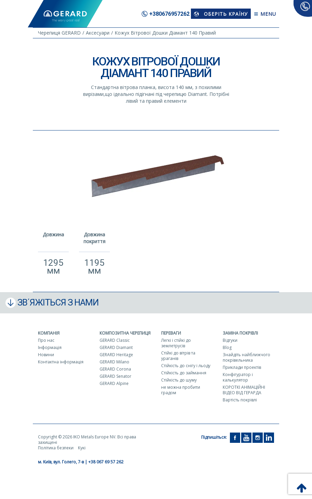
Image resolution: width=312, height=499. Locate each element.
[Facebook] (235, 437)
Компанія (49, 333)
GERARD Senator (115, 376)
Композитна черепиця (125, 333)
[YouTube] (246, 437)
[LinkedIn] (269, 437)
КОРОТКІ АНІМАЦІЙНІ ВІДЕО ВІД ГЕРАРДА (244, 390)
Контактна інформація (60, 362)
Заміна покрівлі (240, 333)
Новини (46, 355)
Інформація (50, 347)
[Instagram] (257, 437)
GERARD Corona (115, 369)
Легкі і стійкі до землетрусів (176, 343)
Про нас (46, 340)
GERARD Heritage (116, 355)
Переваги (171, 333)
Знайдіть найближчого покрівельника (246, 357)
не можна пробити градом (180, 390)
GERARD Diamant (116, 347)
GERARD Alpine (114, 383)
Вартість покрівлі (240, 400)
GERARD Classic (115, 340)
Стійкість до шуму (179, 380)
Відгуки (230, 340)
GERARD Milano (114, 362)
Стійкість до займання (183, 373)
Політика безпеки (56, 448)
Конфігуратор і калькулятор (238, 377)
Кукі (82, 448)
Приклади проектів (242, 367)
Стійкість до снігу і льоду (185, 366)
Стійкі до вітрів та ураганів (178, 355)
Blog (227, 347)
